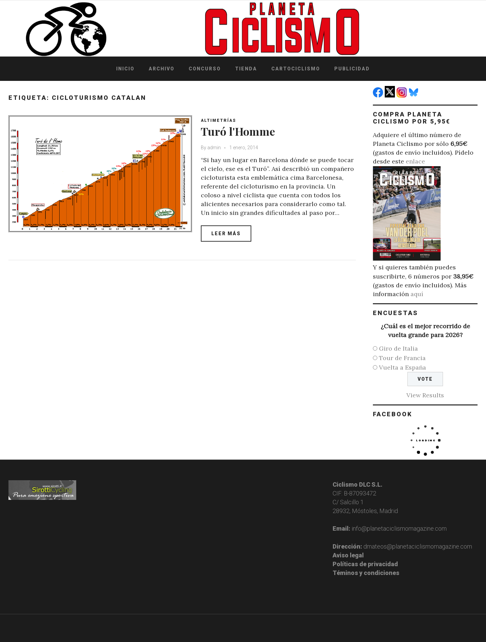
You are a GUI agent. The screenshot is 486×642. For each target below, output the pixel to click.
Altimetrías (219, 120)
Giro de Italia (398, 348)
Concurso (205, 68)
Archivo (161, 68)
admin (215, 147)
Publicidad (352, 68)
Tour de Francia (402, 358)
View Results (425, 395)
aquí (416, 294)
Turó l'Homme (240, 131)
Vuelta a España (402, 367)
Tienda (246, 68)
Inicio (125, 68)
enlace (415, 161)
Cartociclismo (295, 68)
